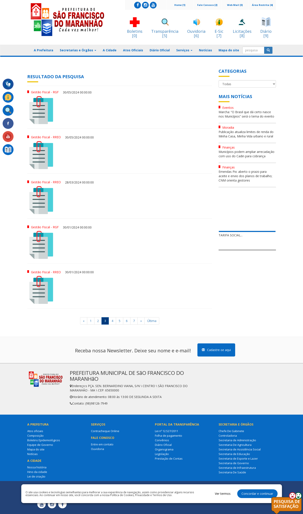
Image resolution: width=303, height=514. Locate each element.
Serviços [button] (184, 50)
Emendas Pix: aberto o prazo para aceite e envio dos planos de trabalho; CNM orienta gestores (245, 176)
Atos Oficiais (133, 50)
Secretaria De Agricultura (235, 445)
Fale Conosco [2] (207, 5)
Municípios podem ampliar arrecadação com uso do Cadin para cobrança (246, 154)
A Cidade (109, 50)
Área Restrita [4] (262, 5)
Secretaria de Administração (237, 440)
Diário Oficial (160, 50)
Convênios (162, 440)
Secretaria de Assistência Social (240, 449)
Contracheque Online (105, 431)
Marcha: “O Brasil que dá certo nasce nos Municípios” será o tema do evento (246, 114)
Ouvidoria (97, 449)
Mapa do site (229, 50)
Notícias (205, 50)
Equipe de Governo (40, 445)
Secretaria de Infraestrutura (237, 468)
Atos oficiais (35, 431)
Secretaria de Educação (234, 454)
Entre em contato (102, 444)
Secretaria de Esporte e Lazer (238, 458)
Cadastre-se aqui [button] (216, 350)
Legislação (162, 454)
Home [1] (179, 5)
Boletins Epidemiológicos (43, 440)
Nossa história (36, 467)
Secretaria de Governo (234, 463)
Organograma (164, 449)
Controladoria (228, 436)
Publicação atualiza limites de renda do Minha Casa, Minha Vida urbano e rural (246, 134)
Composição (35, 436)
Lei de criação (36, 476)
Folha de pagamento (168, 436)
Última (151, 321)
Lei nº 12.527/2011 (166, 431)
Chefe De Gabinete (231, 431)
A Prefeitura (43, 50)
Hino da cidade (37, 472)
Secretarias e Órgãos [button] (78, 50)
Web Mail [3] (235, 5)
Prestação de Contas (169, 458)
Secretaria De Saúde (232, 472)
